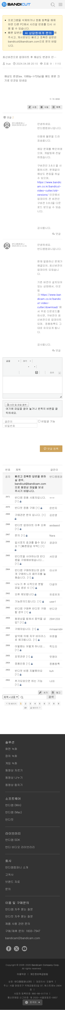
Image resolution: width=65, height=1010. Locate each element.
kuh (51, 671)
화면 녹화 (11, 749)
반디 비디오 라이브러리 (20, 847)
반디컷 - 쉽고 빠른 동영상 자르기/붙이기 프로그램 (20, 4)
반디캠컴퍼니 (18, 122)
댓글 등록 (51, 448)
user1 (52, 601)
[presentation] (29, 438)
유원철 (53, 636)
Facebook (8, 948)
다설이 (53, 584)
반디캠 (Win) (13, 805)
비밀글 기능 (48, 421)
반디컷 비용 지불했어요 (28, 670)
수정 (31, 107)
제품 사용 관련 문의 (17, 924)
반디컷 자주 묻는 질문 (19, 916)
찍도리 (53, 646)
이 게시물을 (55, 99)
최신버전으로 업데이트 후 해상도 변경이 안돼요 (31, 57)
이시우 (53, 570)
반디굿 (53, 608)
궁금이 (53, 542)
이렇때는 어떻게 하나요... (30, 646)
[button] (12, 361)
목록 (55, 107)
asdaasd (54, 525)
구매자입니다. (23, 629)
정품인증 (20, 663)
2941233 (54, 619)
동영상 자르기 (14, 770)
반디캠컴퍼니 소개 (16, 867)
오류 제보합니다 (24, 594)
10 (25, 708)
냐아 (52, 681)
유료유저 (54, 594)
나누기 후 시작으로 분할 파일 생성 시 (29, 585)
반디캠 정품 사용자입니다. (30, 497)
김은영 (53, 515)
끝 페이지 (35, 708)
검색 (51, 697)
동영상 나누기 (14, 778)
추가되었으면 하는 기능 (28, 681)
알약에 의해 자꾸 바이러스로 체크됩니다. (30, 637)
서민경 (53, 556)
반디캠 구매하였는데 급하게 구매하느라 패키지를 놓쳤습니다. (30, 573)
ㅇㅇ (52, 497)
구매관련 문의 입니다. (28, 515)
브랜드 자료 (12, 882)
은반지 (53, 508)
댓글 (56, 234)
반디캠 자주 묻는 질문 (19, 909)
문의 (17, 535)
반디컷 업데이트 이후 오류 (30, 525)
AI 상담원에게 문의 (38, 33)
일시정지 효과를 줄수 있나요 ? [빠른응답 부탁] (30, 544)
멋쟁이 (53, 656)
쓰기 (43, 692)
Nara (52, 535)
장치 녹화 (11, 756)
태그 (55, 692)
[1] (17, 501)
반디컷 (9, 819)
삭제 (43, 107)
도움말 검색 (52, 4)
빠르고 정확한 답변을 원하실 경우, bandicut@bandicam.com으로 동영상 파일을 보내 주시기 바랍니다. (30, 483)
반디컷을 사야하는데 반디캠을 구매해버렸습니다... (30, 558)
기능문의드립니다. (25, 601)
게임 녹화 (11, 763)
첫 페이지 (11, 704)
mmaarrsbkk (56, 629)
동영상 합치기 (14, 785)
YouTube (24, 948)
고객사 (9, 875)
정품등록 (54, 663)
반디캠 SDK (12, 840)
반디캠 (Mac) (13, 812)
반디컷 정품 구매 (25, 508)
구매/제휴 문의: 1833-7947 (22, 931)
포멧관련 (20, 656)
